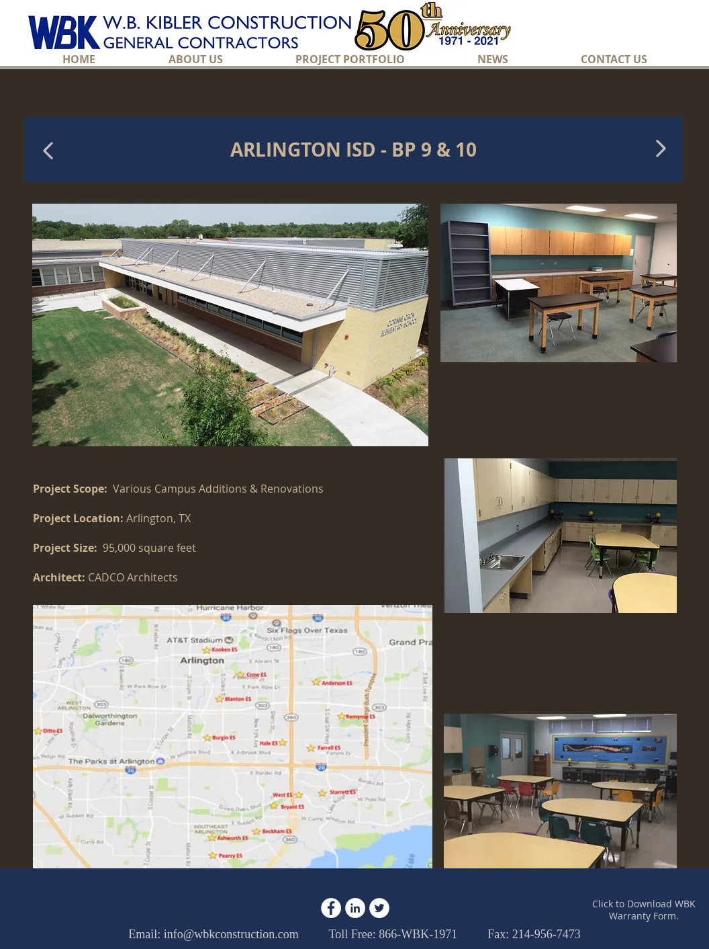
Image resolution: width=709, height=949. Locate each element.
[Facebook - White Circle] (331, 908)
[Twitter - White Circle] (379, 908)
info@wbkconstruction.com (231, 934)
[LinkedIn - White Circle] (355, 908)
